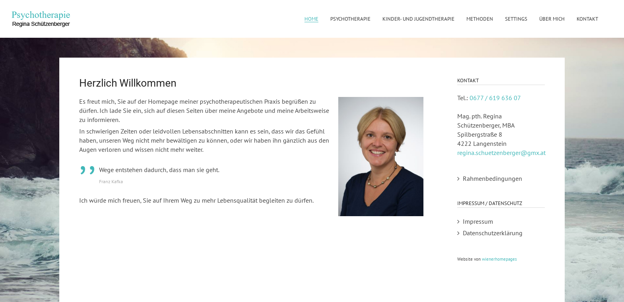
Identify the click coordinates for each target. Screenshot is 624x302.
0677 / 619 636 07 (495, 98)
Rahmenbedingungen (492, 178)
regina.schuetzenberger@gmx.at (501, 153)
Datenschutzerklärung (493, 233)
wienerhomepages (499, 259)
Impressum (478, 221)
